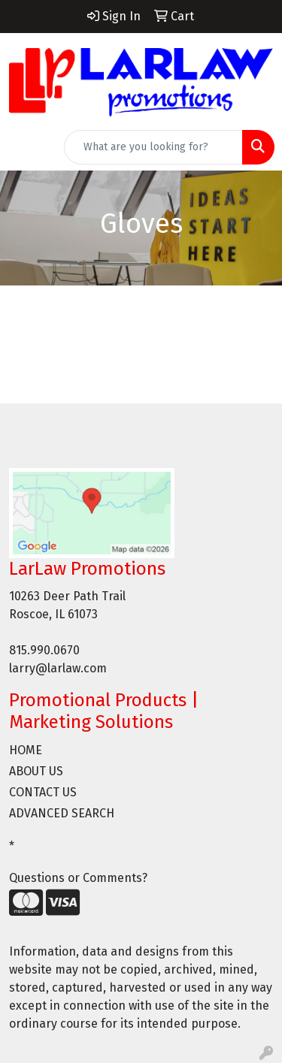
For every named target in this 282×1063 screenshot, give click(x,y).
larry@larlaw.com (58, 668)
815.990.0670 (44, 650)
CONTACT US (43, 792)
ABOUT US (36, 771)
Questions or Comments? (78, 878)
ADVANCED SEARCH (61, 813)
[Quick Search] (153, 147)
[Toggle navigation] (23, 147)
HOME (25, 750)
